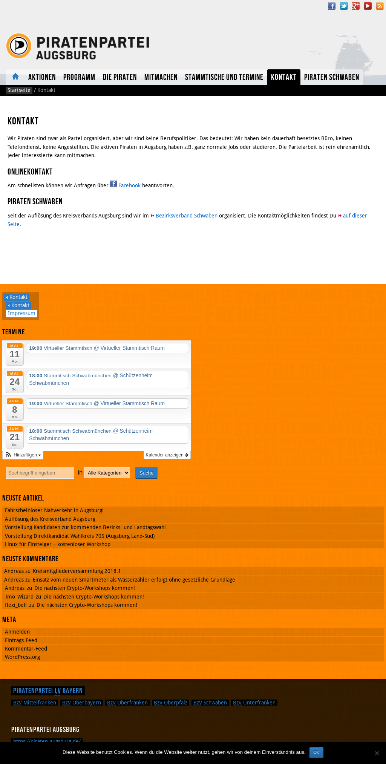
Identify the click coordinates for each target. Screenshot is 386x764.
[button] (23, 455)
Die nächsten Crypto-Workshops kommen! (84, 588)
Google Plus (356, 6)
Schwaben (210, 703)
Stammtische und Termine (224, 77)
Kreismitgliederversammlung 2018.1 (77, 571)
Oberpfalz (170, 703)
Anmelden (17, 632)
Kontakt (284, 77)
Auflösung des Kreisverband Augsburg (50, 519)
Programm (79, 77)
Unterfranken (254, 703)
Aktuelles (15, 77)
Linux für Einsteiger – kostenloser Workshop (57, 544)
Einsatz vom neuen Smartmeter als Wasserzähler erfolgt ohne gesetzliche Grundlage (134, 580)
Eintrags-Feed (21, 640)
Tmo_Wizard (19, 597)
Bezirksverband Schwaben (187, 216)
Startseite (19, 90)
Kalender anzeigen (167, 455)
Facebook (332, 6)
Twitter (344, 6)
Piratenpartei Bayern (48, 690)
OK (316, 752)
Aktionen (42, 77)
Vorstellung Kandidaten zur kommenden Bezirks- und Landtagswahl (85, 527)
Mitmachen (161, 77)
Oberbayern (81, 703)
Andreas (15, 588)
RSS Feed (380, 6)
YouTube (368, 6)
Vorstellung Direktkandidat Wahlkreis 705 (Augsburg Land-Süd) (80, 536)
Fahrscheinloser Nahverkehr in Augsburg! (54, 510)
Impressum (21, 313)
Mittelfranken (34, 703)
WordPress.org (22, 657)
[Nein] (376, 753)
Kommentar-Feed (26, 649)
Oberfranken (127, 703)
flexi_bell (16, 605)
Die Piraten (120, 77)
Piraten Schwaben (331, 77)
